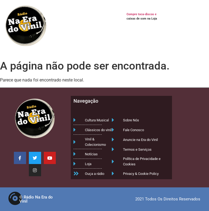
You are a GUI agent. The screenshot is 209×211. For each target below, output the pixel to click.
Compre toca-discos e (141, 14)
